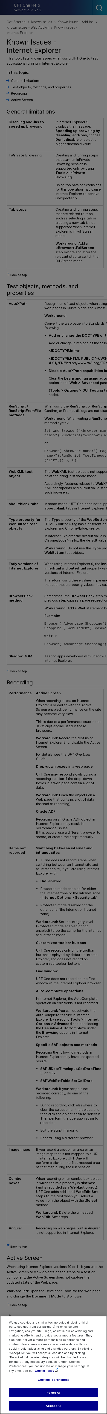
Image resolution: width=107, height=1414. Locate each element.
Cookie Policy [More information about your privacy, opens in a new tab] (44, 1373)
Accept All (53, 1408)
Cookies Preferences (53, 1382)
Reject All (53, 1395)
